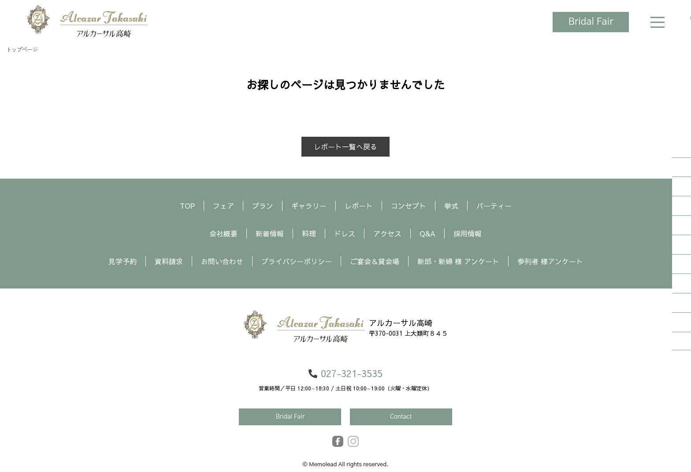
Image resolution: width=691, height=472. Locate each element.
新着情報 (270, 233)
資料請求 (169, 261)
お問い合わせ (222, 261)
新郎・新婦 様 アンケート (458, 261)
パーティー (494, 205)
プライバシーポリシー (296, 261)
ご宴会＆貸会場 (374, 261)
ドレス (344, 233)
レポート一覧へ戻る (345, 146)
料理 (309, 233)
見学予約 (122, 261)
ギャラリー (309, 205)
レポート (359, 205)
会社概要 (223, 233)
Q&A (427, 233)
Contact (401, 417)
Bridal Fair (590, 22)
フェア (223, 205)
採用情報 (467, 233)
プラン (262, 205)
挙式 (451, 205)
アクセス (387, 233)
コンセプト (408, 205)
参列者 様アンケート (550, 261)
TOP (187, 205)
